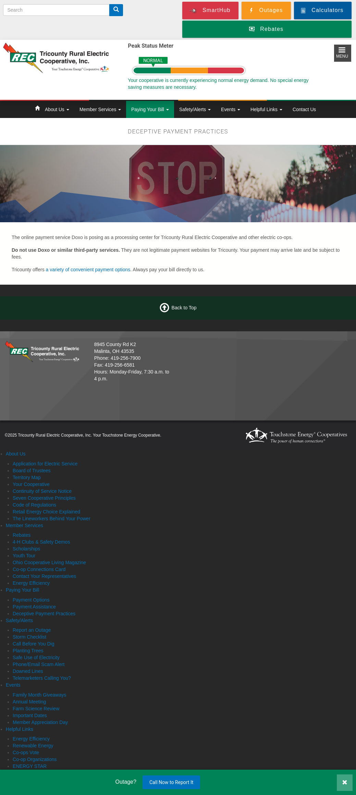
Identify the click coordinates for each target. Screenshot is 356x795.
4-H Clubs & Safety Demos (41, 542)
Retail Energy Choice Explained (46, 511)
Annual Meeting (29, 701)
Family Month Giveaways (39, 695)
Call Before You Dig (33, 643)
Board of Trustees (32, 470)
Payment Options (31, 600)
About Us (57, 109)
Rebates (21, 535)
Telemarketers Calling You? (42, 678)
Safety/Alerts (195, 109)
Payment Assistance (34, 606)
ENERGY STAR (30, 766)
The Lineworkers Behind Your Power (51, 518)
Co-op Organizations (35, 759)
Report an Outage (32, 630)
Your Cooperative (31, 484)
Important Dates (30, 715)
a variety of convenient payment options (88, 269)
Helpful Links (266, 109)
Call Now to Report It (171, 782)
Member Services (100, 109)
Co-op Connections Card (39, 569)
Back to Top (184, 307)
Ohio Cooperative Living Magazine (49, 562)
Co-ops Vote (26, 752)
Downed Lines (28, 671)
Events (230, 109)
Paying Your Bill (150, 109)
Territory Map (27, 477)
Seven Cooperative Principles (44, 498)
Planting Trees (28, 650)
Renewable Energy (33, 745)
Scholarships (26, 548)
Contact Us (304, 109)
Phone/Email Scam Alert (38, 664)
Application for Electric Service (45, 463)
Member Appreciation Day (40, 722)
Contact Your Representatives (44, 576)
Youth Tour (24, 555)
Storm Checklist (29, 637)
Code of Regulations (34, 505)
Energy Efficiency (31, 583)
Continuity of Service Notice (42, 491)
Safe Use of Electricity (36, 657)
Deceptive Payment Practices (44, 613)
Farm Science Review (36, 708)
